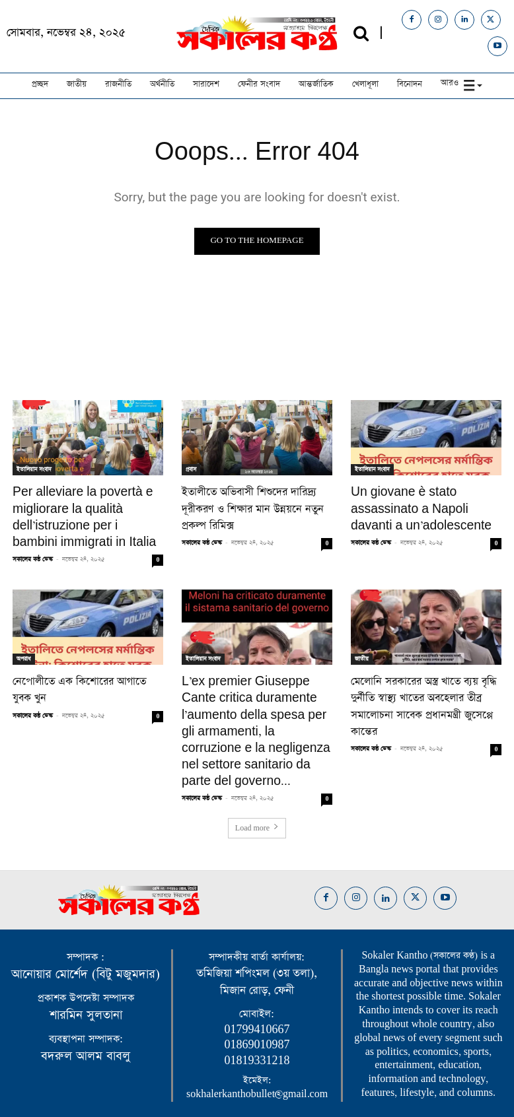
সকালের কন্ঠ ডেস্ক (33, 551)
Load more (257, 791)
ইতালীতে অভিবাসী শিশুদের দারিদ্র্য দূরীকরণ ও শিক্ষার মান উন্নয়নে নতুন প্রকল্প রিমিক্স (257, 498)
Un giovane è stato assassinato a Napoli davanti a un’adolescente (426, 506)
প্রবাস (191, 469)
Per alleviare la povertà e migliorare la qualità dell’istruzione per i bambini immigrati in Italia (80, 513)
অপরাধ (24, 651)
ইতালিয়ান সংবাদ (34, 469)
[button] (361, 33)
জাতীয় (362, 651)
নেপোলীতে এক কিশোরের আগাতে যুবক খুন (88, 672)
